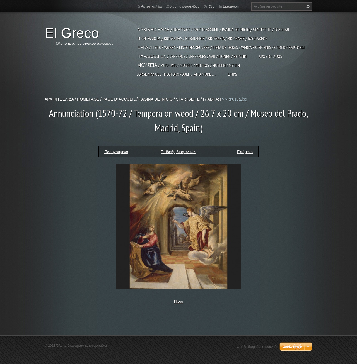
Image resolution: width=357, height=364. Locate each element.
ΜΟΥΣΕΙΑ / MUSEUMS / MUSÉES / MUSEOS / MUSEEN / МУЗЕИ (188, 65)
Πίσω (178, 301)
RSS (211, 6)
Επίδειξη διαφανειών (178, 152)
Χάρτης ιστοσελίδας (184, 6)
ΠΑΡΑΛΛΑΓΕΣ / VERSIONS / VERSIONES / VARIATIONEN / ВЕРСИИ (192, 56)
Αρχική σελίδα (151, 6)
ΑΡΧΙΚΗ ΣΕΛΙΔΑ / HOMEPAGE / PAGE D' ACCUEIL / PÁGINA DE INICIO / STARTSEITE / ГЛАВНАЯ (213, 29)
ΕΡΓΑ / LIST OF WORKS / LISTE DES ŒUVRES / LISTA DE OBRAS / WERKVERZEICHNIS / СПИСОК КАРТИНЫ (221, 47)
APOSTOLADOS (270, 56)
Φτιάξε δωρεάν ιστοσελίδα (257, 347)
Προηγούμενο (116, 152)
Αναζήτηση (307, 6)
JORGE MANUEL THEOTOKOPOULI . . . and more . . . (176, 74)
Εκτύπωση (231, 6)
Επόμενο (245, 152)
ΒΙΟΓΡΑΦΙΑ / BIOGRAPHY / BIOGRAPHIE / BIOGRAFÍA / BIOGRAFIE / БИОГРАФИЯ (202, 38)
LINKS (232, 74)
